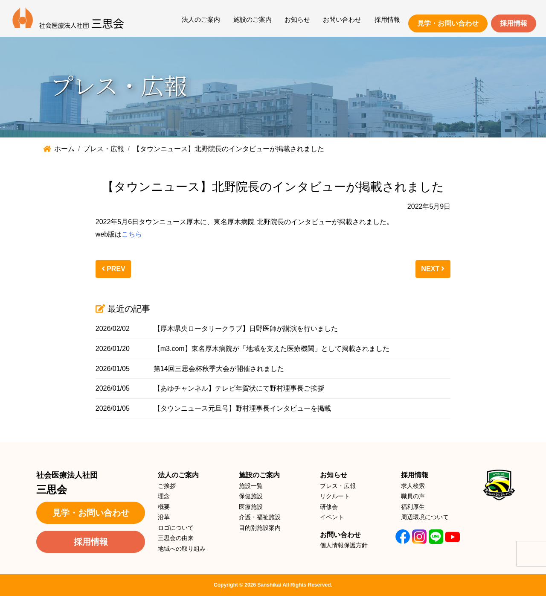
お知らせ (297, 19)
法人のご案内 (201, 19)
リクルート (335, 496)
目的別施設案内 (260, 527)
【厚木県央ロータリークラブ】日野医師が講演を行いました (246, 328)
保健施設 (251, 496)
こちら (132, 234)
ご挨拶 (167, 485)
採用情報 (387, 19)
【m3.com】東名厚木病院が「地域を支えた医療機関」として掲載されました (271, 348)
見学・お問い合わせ (448, 23)
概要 (164, 506)
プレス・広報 (338, 485)
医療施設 (251, 506)
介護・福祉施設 (260, 517)
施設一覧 (251, 485)
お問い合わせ (342, 19)
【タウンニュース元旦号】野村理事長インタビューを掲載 (242, 408)
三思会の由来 (176, 538)
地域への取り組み (182, 548)
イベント (332, 517)
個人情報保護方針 (344, 545)
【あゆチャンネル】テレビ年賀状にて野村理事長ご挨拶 (239, 388)
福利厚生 (413, 506)
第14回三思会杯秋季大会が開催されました (219, 368)
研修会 (329, 506)
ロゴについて (176, 527)
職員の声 (413, 496)
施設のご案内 (252, 19)
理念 (164, 496)
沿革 (164, 517)
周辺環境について (425, 517)
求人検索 (413, 485)
